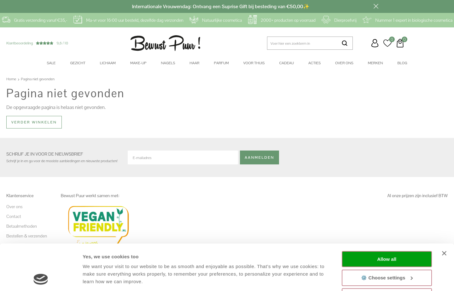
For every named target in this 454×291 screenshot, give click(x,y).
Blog (402, 63)
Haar (194, 63)
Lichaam (108, 63)
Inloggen (375, 43)
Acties (314, 63)
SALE (51, 63)
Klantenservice (362, 43)
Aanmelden (259, 157)
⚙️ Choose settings (387, 234)
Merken (375, 63)
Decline (386, 253)
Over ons (344, 63)
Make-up (138, 63)
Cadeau (286, 63)
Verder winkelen (34, 122)
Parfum (221, 63)
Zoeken (344, 43)
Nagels (168, 63)
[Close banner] (444, 210)
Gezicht (77, 63)
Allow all (386, 216)
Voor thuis (254, 63)
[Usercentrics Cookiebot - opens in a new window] (40, 278)
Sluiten (376, 6)
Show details (97, 278)
